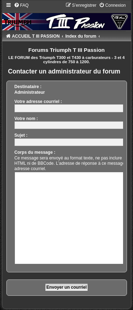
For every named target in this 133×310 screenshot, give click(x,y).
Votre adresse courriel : (38, 101)
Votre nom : (26, 118)
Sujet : (21, 135)
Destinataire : (28, 86)
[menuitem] (21, 5)
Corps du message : (35, 152)
